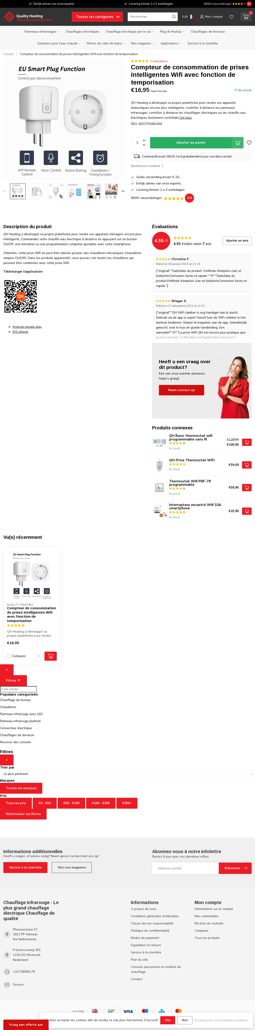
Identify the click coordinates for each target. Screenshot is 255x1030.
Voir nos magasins (72, 867)
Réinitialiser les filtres (23, 814)
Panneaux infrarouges (40, 31)
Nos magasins (141, 43)
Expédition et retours (146, 945)
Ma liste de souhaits (209, 923)
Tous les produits (207, 938)
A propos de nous (143, 909)
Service (18, 984)
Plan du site (139, 959)
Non (185, 1020)
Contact (136, 979)
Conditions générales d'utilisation (155, 916)
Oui (167, 1020)
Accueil (8, 54)
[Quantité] (38, 656)
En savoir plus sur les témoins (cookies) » (221, 1020)
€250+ (127, 803)
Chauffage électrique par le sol (128, 31)
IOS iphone (20, 332)
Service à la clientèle (203, 43)
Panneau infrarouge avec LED (21, 714)
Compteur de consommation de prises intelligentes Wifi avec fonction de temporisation (79, 54)
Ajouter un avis (237, 241)
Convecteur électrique (16, 728)
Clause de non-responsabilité (152, 923)
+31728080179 (24, 972)
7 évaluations (159, 61)
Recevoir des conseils (15, 742)
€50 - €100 (71, 803)
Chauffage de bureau (15, 700)
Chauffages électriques (82, 31)
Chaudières (8, 707)
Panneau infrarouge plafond (20, 721)
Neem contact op (181, 390)
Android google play (27, 327)
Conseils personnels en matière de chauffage (156, 969)
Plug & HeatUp (171, 31)
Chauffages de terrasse (208, 31)
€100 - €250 (101, 803)
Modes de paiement (145, 938)
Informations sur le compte (214, 909)
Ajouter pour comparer (145, 166)
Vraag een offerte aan (26, 1025)
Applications (169, 43)
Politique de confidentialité (150, 930)
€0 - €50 (45, 803)
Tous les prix (16, 803)
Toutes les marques (21, 788)
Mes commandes (207, 916)
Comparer (19, 656)
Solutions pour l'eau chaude (57, 43)
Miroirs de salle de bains (104, 43)
